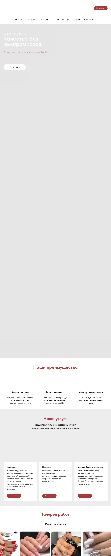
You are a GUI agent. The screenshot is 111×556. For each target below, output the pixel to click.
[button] (101, 8)
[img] (55, 9)
